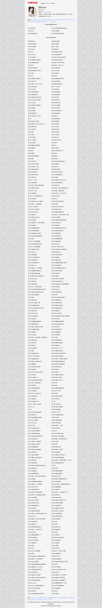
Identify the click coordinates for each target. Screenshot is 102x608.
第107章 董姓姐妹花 (32, 182)
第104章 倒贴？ (55, 177)
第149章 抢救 (31, 238)
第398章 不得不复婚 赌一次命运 (59, 569)
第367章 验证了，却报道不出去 (35, 529)
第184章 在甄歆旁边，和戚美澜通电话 (60, 284)
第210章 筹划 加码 (56, 318)
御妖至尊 (70, 19)
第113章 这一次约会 (32, 190)
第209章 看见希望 (32, 318)
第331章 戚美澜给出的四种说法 (35, 481)
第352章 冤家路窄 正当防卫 (58, 508)
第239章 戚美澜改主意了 (33, 358)
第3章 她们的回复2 (32, 43)
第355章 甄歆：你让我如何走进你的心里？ (37, 513)
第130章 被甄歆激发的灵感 (58, 212)
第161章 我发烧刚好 (32, 254)
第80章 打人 (54, 145)
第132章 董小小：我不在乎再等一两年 (60, 214)
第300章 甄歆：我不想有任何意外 (59, 438)
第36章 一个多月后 (56, 86)
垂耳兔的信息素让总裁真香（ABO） (41, 21)
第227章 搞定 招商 (32, 342)
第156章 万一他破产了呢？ (58, 246)
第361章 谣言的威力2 (33, 521)
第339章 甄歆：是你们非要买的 (35, 492)
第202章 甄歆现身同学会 (57, 308)
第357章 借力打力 (32, 516)
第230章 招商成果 (56, 345)
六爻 (33, 19)
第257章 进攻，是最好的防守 (34, 382)
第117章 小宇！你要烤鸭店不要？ (35, 196)
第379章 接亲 (31, 545)
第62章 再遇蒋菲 (55, 121)
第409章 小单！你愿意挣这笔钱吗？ (36, 585)
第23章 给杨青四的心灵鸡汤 (34, 70)
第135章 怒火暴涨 (32, 220)
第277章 (30, 409)
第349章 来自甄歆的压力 (33, 505)
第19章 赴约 (30, 65)
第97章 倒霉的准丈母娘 (33, 169)
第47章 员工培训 (32, 102)
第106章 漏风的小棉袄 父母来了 (59, 180)
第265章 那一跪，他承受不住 (34, 393)
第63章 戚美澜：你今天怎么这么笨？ (36, 124)
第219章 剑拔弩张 (32, 332)
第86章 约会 (54, 153)
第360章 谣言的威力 (56, 518)
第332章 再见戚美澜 (56, 481)
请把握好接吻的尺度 (52, 597)
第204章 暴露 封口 (56, 310)
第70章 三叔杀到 (55, 132)
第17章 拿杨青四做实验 (33, 62)
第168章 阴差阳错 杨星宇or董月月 (59, 262)
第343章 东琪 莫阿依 (32, 497)
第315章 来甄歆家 (32, 460)
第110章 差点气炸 (56, 185)
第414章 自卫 (31, 30)
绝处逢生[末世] (40, 599)
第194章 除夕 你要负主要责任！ (59, 297)
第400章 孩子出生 (56, 572)
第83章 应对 (30, 150)
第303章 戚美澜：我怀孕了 (34, 444)
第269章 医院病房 (32, 398)
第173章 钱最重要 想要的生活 (35, 270)
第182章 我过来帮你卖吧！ (58, 281)
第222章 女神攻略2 (56, 334)
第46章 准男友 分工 (56, 99)
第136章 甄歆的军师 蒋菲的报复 (59, 220)
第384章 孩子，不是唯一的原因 (59, 550)
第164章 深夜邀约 (56, 257)
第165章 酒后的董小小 (33, 260)
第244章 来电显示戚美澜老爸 (58, 364)
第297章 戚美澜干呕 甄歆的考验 (35, 436)
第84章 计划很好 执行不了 (57, 150)
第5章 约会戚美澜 (32, 46)
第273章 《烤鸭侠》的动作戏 (34, 404)
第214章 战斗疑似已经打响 (58, 324)
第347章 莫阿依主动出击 (33, 502)
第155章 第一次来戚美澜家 (34, 246)
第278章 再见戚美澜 (56, 409)
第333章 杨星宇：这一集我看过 (35, 484)
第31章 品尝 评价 (32, 81)
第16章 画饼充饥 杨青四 (57, 59)
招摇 (36, 597)
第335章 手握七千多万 (33, 486)
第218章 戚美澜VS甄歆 (57, 329)
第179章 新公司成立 (32, 278)
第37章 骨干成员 (32, 89)
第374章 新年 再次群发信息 (58, 537)
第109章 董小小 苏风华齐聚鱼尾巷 (36, 185)
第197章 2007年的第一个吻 (34, 302)
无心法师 (45, 599)
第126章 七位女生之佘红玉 (58, 206)
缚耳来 (66, 19)
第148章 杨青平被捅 (56, 236)
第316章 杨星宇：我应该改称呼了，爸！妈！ (62, 460)
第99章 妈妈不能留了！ (33, 172)
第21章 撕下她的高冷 (33, 67)
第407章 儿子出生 (32, 582)
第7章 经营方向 (31, 49)
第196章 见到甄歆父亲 (57, 300)
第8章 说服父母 (55, 49)
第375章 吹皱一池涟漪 (33, 540)
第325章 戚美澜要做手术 (33, 473)
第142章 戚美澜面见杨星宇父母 (59, 228)
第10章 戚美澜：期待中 (57, 51)
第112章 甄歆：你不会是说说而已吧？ (60, 188)
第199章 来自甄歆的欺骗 (33, 305)
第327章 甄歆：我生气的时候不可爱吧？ (37, 476)
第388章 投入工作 (56, 556)
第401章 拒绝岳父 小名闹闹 (34, 574)
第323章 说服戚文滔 (32, 470)
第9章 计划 (30, 51)
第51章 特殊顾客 (32, 107)
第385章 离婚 (31, 553)
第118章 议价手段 (56, 196)
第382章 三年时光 (56, 548)
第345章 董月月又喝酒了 (33, 500)
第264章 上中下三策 (56, 390)
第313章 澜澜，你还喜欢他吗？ (35, 457)
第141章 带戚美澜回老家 (33, 228)
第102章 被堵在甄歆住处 (57, 174)
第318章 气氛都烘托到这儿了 (58, 462)
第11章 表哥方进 (31, 54)
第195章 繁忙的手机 (32, 300)
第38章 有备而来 (55, 89)
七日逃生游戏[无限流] (46, 19)
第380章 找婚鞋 (55, 545)
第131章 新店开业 (32, 214)
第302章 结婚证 (55, 441)
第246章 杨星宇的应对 (57, 366)
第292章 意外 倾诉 (56, 428)
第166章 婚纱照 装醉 (56, 260)
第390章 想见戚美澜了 (57, 558)
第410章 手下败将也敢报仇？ (58, 585)
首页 (48, 3)
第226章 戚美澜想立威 (57, 340)
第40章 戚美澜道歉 (56, 91)
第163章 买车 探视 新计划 (34, 257)
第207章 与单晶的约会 (33, 316)
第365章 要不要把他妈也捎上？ (35, 526)
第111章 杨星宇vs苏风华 (33, 188)
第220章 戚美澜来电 (56, 332)
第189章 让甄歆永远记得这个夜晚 (35, 292)
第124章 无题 (55, 204)
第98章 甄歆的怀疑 (56, 169)
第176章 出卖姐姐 (56, 273)
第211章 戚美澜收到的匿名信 (34, 321)
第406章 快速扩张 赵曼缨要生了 (59, 580)
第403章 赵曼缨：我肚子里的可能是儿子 (37, 577)
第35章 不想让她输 (32, 86)
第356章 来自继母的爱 (57, 513)
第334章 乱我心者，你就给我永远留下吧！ (61, 484)
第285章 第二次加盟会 (33, 420)
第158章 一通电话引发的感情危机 (59, 249)
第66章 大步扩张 (55, 126)
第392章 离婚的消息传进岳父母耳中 (60, 561)
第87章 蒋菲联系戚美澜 (33, 156)
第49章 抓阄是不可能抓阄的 (34, 105)
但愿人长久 (34, 599)
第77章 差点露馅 (32, 142)
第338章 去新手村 (56, 489)
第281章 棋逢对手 (32, 414)
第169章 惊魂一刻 (32, 265)
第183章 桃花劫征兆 (32, 284)
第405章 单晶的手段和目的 (34, 580)
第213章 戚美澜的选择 (33, 324)
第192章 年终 (55, 294)
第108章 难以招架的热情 (57, 182)
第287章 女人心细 (32, 422)
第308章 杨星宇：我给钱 (57, 449)
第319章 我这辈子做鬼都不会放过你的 (36, 465)
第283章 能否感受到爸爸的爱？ (35, 417)
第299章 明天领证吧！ (33, 438)
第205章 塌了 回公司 (32, 313)
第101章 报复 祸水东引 (33, 174)
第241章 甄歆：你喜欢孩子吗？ (35, 361)
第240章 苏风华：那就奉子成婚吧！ (60, 358)
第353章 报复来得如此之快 (34, 510)
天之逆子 (39, 19)
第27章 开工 (30, 75)
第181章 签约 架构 (32, 281)
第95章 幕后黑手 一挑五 (33, 166)
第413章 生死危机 (56, 30)
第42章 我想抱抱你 (56, 94)
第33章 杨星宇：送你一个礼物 (35, 83)
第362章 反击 (55, 521)
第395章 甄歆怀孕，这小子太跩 (35, 566)
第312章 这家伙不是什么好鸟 (58, 454)
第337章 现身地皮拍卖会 (33, 489)
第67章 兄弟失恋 (32, 129)
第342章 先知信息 (56, 494)
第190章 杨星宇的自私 (57, 292)
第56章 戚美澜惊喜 (56, 113)
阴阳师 (35, 19)
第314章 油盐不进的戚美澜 (58, 457)
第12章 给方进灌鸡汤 (56, 54)
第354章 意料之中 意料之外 (58, 510)
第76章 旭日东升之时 (56, 140)
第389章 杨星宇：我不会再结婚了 (35, 558)
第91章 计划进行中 (32, 161)
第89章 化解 (30, 158)
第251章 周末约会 (32, 374)
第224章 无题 (55, 337)
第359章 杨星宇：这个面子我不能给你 (36, 518)
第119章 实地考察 (32, 198)
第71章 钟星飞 (31, 134)
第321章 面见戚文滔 (32, 468)
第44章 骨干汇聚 (55, 97)
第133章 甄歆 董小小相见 (33, 217)
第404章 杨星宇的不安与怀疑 (58, 577)
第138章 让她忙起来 (56, 222)
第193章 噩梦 (31, 297)
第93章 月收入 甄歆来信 (33, 164)
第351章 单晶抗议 (32, 508)
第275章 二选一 (31, 406)
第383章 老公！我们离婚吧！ (34, 550)
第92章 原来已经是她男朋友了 (58, 161)
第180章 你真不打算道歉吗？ (58, 278)
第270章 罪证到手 (56, 398)
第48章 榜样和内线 (56, 102)
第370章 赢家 (55, 532)
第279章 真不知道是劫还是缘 (34, 412)
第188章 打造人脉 (56, 289)
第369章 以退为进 (32, 532)
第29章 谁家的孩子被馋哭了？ (35, 78)
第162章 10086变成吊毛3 (57, 254)
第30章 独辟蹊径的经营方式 (58, 78)
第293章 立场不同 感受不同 (34, 430)
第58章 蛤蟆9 (55, 115)
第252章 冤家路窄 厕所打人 (58, 374)
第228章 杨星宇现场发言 (57, 342)
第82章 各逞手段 (55, 148)
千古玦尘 (58, 597)
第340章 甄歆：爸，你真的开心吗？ (60, 492)
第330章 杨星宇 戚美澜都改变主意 (59, 478)
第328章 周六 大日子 (56, 476)
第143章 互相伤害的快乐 (33, 230)
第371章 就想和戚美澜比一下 (34, 534)
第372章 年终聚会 (56, 534)
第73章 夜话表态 (32, 137)
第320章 (53, 465)
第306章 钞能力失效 (56, 446)
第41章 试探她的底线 (33, 94)
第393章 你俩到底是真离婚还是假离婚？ (37, 564)
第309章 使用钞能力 (32, 452)
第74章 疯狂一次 (55, 137)
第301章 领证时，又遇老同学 (34, 441)
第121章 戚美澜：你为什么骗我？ (35, 201)
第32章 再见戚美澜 (56, 81)
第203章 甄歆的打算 (32, 310)
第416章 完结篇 (47, 12)
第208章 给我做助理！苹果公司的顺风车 (61, 316)
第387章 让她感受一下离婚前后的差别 (36, 556)
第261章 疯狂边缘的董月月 (34, 388)
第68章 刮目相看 (55, 129)
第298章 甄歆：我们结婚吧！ (58, 436)
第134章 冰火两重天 (56, 217)
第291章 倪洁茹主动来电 (33, 428)
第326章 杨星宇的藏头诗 (57, 473)
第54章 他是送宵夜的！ (57, 110)
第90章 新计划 (55, 158)
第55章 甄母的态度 (32, 113)
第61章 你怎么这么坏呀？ (34, 121)
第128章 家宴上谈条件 (57, 209)
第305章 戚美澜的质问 (33, 446)
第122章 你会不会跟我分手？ (58, 201)
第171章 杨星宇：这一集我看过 (35, 268)
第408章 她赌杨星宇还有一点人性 (59, 582)
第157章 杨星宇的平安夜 (33, 249)
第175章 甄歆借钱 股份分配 (34, 273)
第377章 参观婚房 (32, 542)
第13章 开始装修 (32, 57)
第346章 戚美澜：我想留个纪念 (59, 500)
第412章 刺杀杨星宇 (32, 33)
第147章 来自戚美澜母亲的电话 (35, 236)
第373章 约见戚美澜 (32, 537)
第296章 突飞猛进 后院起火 (58, 433)
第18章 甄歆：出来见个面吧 (58, 62)
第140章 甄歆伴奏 (56, 225)
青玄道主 (53, 19)
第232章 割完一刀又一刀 (57, 348)
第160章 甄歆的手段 (56, 252)
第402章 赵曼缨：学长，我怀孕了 (59, 574)
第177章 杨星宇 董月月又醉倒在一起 (36, 276)
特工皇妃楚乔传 (61, 19)
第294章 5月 (54, 430)
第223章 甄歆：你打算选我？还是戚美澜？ (37, 337)
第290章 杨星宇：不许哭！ (58, 425)
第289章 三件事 (31, 425)
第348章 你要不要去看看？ (58, 502)
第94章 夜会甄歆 (55, 164)
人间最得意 (40, 597)
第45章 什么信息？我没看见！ (35, 99)
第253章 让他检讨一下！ (33, 377)
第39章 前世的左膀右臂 (33, 91)
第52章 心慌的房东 (56, 107)
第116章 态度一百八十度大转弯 (59, 193)
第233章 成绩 (31, 350)
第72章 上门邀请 (55, 134)
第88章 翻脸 (54, 156)
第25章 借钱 (30, 73)
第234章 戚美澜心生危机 (57, 350)
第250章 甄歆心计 (56, 372)
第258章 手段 (55, 382)
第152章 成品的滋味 (56, 241)
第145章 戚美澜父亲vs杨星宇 (34, 233)
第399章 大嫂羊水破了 (33, 572)
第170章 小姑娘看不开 (57, 265)
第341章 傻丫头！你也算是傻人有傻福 (36, 494)
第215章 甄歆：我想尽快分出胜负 (35, 326)
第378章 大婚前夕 (56, 542)
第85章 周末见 (31, 153)
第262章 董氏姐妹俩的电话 (58, 388)
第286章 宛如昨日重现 (57, 420)
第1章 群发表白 (31, 41)
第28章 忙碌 (54, 75)
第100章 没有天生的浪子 (57, 172)
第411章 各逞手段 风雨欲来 (58, 33)
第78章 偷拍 (54, 142)
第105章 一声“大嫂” (32, 180)
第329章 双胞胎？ (32, 478)
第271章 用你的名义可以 (33, 401)
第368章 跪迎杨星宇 (56, 529)
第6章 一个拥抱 (55, 46)
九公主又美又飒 (53, 21)
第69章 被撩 (30, 132)
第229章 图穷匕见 (32, 345)
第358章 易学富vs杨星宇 (57, 516)
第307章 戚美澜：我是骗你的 (34, 449)
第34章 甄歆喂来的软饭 (57, 83)
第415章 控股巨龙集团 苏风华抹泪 (59, 28)
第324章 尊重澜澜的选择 (57, 470)
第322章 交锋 (55, 468)
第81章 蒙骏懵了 (32, 148)
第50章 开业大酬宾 (56, 105)
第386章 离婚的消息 (56, 553)
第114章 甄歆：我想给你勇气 (58, 190)
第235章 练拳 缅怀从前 (33, 353)
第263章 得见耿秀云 (32, 390)
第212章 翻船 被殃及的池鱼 (58, 321)
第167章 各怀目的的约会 (33, 262)
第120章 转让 (55, 198)
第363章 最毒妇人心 (32, 524)
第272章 (53, 401)
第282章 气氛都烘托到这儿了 (58, 414)
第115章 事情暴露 (32, 193)
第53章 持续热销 (32, 110)
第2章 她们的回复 (56, 41)
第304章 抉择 (55, 444)
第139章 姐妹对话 (32, 225)
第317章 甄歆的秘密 (32, 462)
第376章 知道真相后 (56, 540)
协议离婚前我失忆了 (65, 597)
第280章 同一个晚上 (56, 412)
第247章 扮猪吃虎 (32, 369)
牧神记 (33, 597)
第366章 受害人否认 (56, 526)
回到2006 (53, 3)
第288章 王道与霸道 (56, 422)
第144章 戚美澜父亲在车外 (58, 230)
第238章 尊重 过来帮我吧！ (58, 356)
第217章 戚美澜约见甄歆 (33, 329)
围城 (56, 19)
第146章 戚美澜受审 (56, 233)
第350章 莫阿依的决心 (57, 505)
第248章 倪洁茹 (55, 369)
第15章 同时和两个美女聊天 (34, 59)
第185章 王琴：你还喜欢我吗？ (35, 286)
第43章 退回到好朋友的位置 (34, 97)
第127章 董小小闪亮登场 (33, 209)
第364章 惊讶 (55, 524)
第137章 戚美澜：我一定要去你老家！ (36, 222)
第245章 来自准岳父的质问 (34, 366)
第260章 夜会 (55, 385)
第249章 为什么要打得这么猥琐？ (35, 372)
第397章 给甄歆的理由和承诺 (34, 569)
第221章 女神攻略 (32, 334)
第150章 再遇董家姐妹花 (57, 238)
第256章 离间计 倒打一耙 (57, 380)
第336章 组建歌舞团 (56, 486)
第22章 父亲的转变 (56, 67)
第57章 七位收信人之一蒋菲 (34, 115)
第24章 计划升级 (55, 70)
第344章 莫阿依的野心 (57, 497)
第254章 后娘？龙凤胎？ (57, 377)
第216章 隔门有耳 (56, 326)
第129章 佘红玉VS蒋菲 (33, 212)
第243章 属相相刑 (32, 364)
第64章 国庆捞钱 (55, 124)
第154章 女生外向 (56, 244)
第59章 (29, 118)
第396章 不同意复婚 (56, 566)
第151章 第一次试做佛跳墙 (34, 241)
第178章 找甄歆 (55, 276)
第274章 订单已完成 (56, 404)
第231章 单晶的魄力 (32, 348)
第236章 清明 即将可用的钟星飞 (59, 353)
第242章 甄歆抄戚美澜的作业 (58, 361)
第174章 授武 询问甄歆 (57, 270)
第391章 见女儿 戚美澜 (33, 561)
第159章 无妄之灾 (32, 252)
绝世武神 (50, 599)
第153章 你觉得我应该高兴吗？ (35, 244)
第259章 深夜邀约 (32, 385)
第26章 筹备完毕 (55, 73)
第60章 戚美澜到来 (56, 118)
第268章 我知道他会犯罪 (57, 396)
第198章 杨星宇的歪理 (57, 302)
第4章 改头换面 (55, 43)
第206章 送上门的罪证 (57, 313)
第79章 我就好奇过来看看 (34, 145)
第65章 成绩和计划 (32, 126)
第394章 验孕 (55, 564)
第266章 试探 (55, 393)
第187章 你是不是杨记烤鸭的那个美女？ (37, 289)
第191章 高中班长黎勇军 (33, 294)
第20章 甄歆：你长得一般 (57, 65)
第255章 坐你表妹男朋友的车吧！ (35, 380)
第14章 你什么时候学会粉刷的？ (59, 57)
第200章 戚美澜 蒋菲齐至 (57, 305)
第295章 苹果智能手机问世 (34, 433)
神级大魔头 (45, 597)
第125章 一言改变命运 (33, 206)
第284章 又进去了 (56, 417)
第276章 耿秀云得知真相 (57, 406)
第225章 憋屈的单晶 (32, 340)
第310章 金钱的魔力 (56, 452)
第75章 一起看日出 (32, 140)
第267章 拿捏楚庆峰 (32, 396)
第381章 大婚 (31, 548)
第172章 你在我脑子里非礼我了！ (59, 268)
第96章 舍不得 (55, 166)
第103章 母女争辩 (32, 177)
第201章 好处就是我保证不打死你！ (36, 308)
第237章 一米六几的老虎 (33, 356)
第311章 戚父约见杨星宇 (33, 454)
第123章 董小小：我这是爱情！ (35, 204)
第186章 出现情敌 (56, 286)
